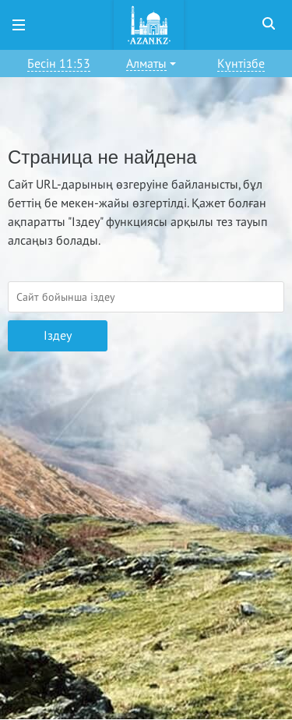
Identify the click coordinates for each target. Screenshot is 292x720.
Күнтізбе (241, 64)
